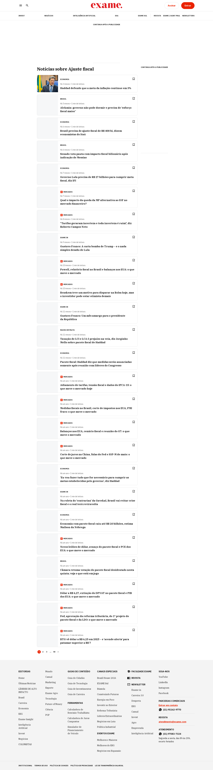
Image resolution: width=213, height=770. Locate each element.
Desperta (136, 700)
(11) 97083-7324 (172, 733)
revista (135, 678)
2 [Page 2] (42, 652)
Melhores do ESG (106, 745)
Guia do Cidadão (76, 678)
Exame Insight (25, 719)
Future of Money (53, 704)
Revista (157, 16)
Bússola (101, 688)
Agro (133, 722)
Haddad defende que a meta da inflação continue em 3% (95, 88)
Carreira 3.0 (137, 695)
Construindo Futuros (108, 694)
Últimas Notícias (27, 683)
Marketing (50, 682)
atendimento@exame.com (172, 721)
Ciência (49, 709)
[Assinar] (171, 5)
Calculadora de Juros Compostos (78, 720)
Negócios (48, 16)
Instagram (164, 687)
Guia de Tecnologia (77, 683)
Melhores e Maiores (107, 740)
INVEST (21, 16)
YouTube (163, 677)
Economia (23, 708)
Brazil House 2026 (106, 678)
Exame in (136, 690)
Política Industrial (106, 727)
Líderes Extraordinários (109, 716)
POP (47, 715)
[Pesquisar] (27, 5)
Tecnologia (51, 698)
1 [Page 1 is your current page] (39, 652)
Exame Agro (51, 693)
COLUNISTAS (25, 744)
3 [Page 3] (46, 652)
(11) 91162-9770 (172, 709)
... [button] (50, 652)
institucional (25, 766)
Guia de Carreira (76, 694)
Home (21, 678)
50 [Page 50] (54, 652)
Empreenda (137, 728)
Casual (48, 677)
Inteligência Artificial (84, 16)
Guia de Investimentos (79, 688)
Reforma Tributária (107, 710)
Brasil (21, 697)
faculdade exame (141, 671)
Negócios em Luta (106, 721)
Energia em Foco (105, 699)
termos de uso (41, 766)
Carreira (22, 703)
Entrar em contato (168, 705)
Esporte (49, 687)
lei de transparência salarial (109, 766)
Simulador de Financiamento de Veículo (75, 730)
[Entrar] (188, 5)
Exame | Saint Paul (171, 16)
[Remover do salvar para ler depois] (133, 78)
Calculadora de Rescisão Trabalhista (78, 711)
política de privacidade (82, 766)
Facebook (163, 693)
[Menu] (20, 5)
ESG (116, 16)
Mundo (48, 671)
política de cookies (59, 766)
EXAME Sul (142, 16)
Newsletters (188, 16)
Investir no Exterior (107, 705)
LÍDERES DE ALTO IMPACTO (27, 690)
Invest (21, 733)
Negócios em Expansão (109, 750)
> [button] (58, 652)
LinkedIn (163, 682)
